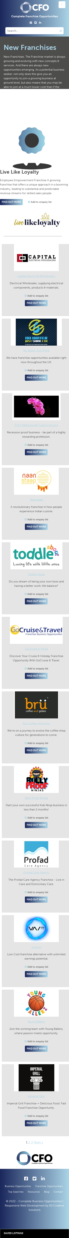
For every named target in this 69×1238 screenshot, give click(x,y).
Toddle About (36, 574)
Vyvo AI (36, 947)
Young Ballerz (36, 1021)
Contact (58, 1191)
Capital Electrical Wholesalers (36, 276)
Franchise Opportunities (49, 1186)
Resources (34, 1191)
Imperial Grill (36, 1096)
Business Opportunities (18, 1186)
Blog (46, 1191)
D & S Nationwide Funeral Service (36, 425)
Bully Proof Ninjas (36, 798)
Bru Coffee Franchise (36, 723)
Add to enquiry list (40, 202)
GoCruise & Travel (36, 649)
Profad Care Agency (36, 872)
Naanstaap (36, 499)
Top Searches (15, 1191)
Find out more (11, 202)
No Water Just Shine (36, 350)
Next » (38, 1142)
